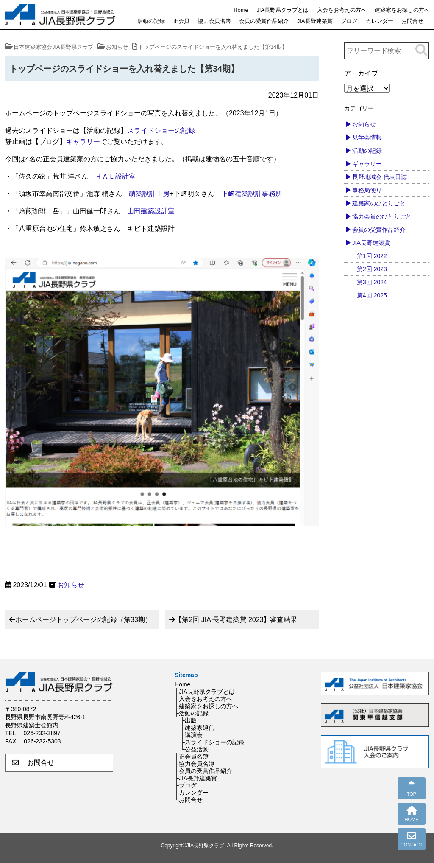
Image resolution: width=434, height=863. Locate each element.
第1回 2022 (372, 255)
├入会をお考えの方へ (203, 698)
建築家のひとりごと (379, 203)
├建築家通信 (197, 727)
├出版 (189, 720)
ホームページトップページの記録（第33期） (83, 619)
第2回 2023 (372, 269)
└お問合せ (189, 799)
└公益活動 (195, 749)
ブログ (349, 21)
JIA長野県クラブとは (282, 10)
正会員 (181, 21)
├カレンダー (192, 792)
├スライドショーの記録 (212, 742)
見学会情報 (367, 137)
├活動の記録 (192, 713)
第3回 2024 (372, 282)
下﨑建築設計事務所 (251, 193)
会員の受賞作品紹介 (264, 21)
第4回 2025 (372, 295)
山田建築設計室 (151, 211)
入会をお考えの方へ (342, 10)
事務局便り (367, 190)
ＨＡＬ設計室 (115, 176)
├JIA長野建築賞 (196, 778)
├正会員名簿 (192, 756)
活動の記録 (151, 21)
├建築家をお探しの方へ (206, 706)
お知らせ (70, 584)
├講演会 (192, 734)
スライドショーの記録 (161, 130)
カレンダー (379, 21)
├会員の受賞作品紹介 (203, 771)
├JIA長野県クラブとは (205, 691)
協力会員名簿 (214, 21)
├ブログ (186, 785)
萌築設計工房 (149, 193)
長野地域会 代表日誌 (379, 177)
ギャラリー (83, 141)
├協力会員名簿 (194, 763)
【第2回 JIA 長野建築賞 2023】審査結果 (236, 619)
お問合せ (412, 21)
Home (241, 10)
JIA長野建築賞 (315, 21)
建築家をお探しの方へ (402, 10)
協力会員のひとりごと (382, 216)
